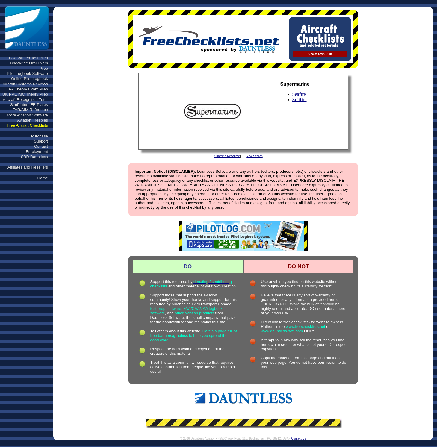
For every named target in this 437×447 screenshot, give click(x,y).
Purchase (39, 136)
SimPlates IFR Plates (29, 104)
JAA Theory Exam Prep (27, 89)
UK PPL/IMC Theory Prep (25, 94)
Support (41, 141)
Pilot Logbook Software (27, 73)
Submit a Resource (227, 156)
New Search (254, 156)
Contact (41, 146)
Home (42, 178)
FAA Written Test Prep (28, 58)
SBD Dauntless (34, 156)
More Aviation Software (27, 115)
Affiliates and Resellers (27, 167)
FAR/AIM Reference (30, 109)
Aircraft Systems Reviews (25, 84)
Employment (37, 151)
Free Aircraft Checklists (27, 125)
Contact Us (298, 438)
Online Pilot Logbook (29, 78)
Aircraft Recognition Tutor (25, 99)
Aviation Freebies (32, 120)
